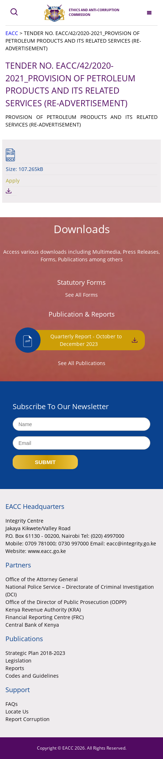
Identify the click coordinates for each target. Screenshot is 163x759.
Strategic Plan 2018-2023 (35, 652)
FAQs (11, 703)
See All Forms (81, 294)
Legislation (18, 660)
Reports (14, 668)
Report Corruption (27, 719)
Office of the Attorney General (41, 579)
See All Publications (81, 363)
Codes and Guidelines (32, 675)
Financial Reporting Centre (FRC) (44, 617)
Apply (13, 180)
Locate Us (17, 711)
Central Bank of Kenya (32, 624)
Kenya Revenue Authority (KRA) (43, 609)
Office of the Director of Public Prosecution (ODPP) (65, 602)
